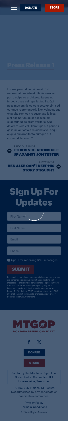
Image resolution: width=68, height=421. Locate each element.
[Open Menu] (14, 8)
